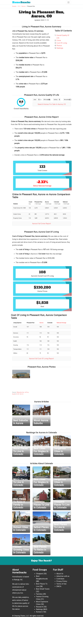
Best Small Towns (42, 589)
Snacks (21, 2)
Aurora (23, 6)
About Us (59, 574)
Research (39, 607)
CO (19, 6)
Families (39, 594)
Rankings (59, 48)
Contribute (60, 579)
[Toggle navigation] (68, 2)
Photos (59, 45)
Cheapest (39, 574)
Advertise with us (62, 576)
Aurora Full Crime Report (41, 224)
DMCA (58, 586)
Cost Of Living (61, 43)
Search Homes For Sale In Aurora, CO (52, 104)
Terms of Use (61, 584)
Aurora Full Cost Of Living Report (41, 359)
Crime (58, 40)
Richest (39, 612)
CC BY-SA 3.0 (19, 394)
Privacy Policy (61, 581)
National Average (61, 322)
